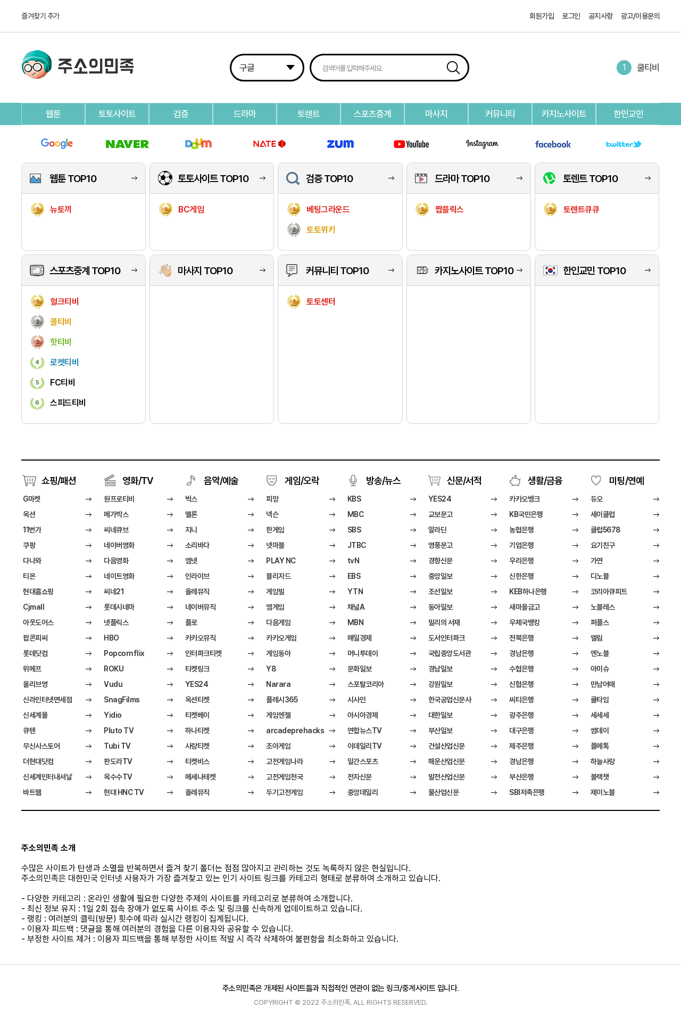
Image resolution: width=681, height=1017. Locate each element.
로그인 (571, 16)
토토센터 (320, 302)
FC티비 (62, 383)
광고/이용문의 (640, 16)
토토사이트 (117, 114)
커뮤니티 (500, 114)
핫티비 (61, 342)
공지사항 (600, 16)
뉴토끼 (61, 209)
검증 (180, 114)
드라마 (245, 114)
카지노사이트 (564, 114)
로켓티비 (64, 362)
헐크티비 (64, 302)
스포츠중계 (372, 114)
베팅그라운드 (328, 209)
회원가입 (541, 16)
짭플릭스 (449, 209)
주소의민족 (96, 67)
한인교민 (628, 114)
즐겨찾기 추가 (40, 16)
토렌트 (308, 114)
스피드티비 (68, 403)
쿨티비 (648, 67)
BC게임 (191, 209)
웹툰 (53, 114)
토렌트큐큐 (581, 209)
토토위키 (320, 230)
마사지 (436, 114)
